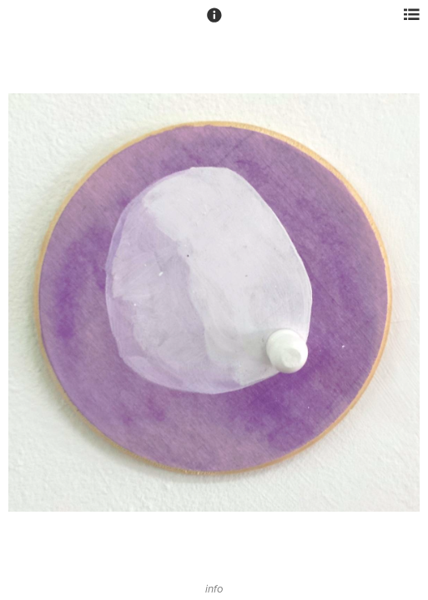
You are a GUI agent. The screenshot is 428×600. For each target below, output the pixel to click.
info (214, 589)
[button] (214, 23)
